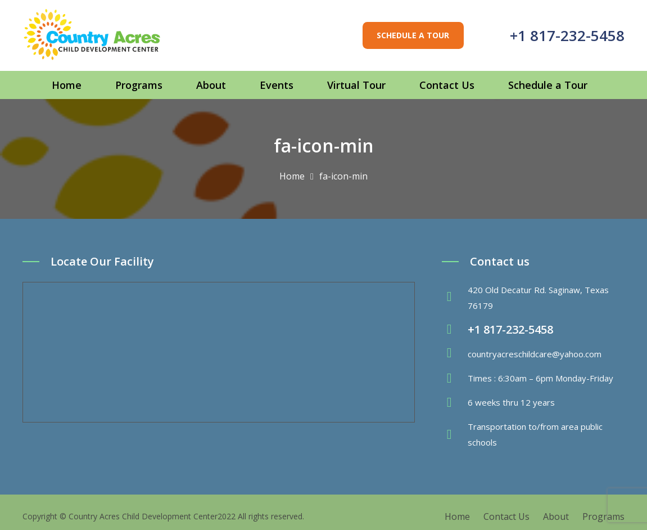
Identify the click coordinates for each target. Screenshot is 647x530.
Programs (603, 516)
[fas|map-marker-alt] (455, 298)
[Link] (92, 35)
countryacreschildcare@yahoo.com (534, 354)
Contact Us (506, 516)
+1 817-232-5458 (567, 35)
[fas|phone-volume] (455, 330)
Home (457, 516)
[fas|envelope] (455, 354)
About (556, 516)
